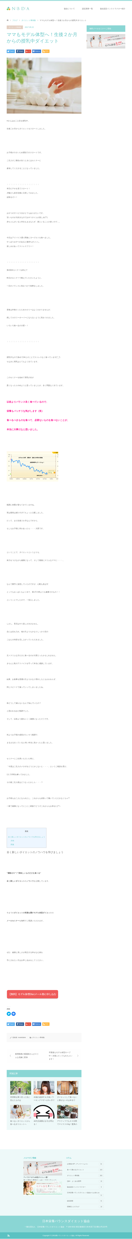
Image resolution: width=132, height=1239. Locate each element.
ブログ (15, 20)
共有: (13, 841)
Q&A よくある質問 (85, 1181)
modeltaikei (22, 1037)
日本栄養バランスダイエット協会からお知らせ (85, 1194)
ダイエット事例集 (28, 20)
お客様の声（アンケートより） (85, 1164)
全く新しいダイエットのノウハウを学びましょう (26, 837)
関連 (12, 844)
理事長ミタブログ (85, 1207)
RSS (8, 1235)
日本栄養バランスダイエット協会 (66, 1221)
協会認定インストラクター (85, 1187)
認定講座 (85, 1201)
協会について (69, 9)
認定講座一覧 (87, 9)
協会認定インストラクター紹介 (112, 9)
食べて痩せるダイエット (85, 1170)
